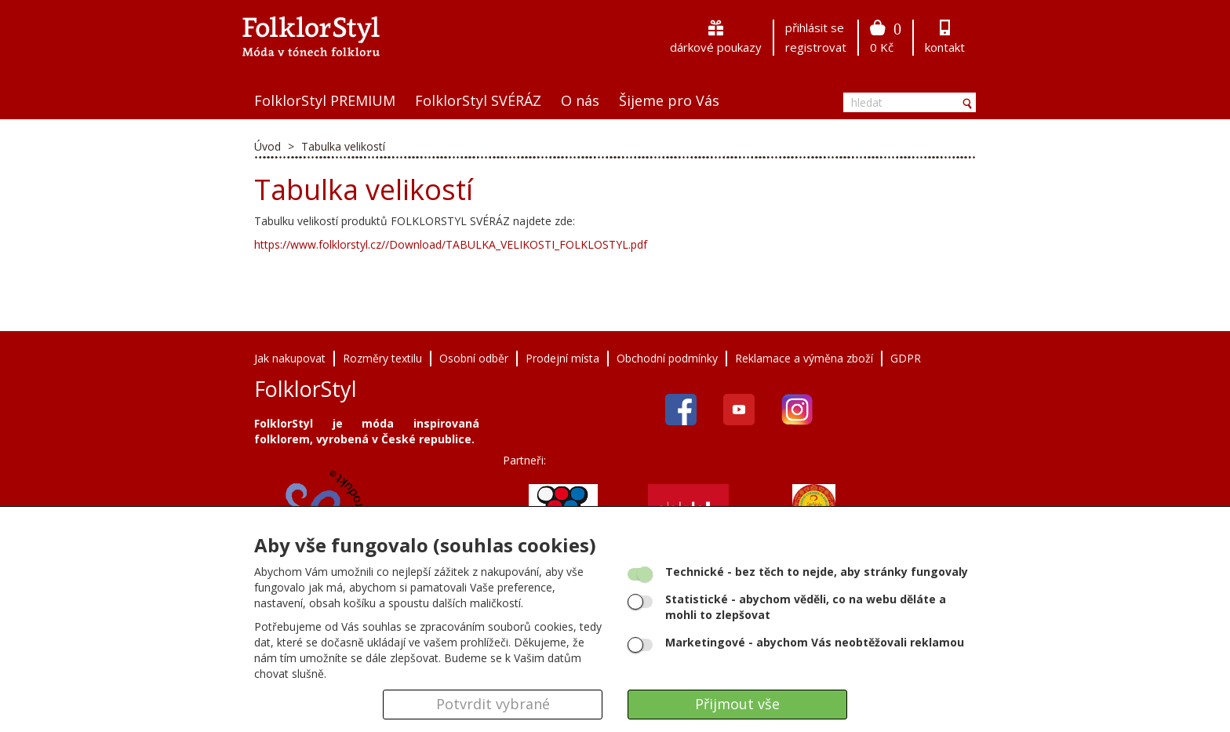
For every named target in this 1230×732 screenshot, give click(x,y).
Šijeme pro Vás (669, 100)
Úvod (267, 146)
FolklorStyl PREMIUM (324, 100)
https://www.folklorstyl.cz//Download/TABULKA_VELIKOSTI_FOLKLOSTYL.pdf (450, 244)
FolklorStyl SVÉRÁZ (478, 100)
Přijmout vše (737, 703)
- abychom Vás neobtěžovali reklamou (814, 642)
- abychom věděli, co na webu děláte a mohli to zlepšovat (805, 607)
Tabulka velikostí (343, 146)
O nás (580, 100)
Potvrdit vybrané (493, 703)
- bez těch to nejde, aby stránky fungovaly (816, 571)
